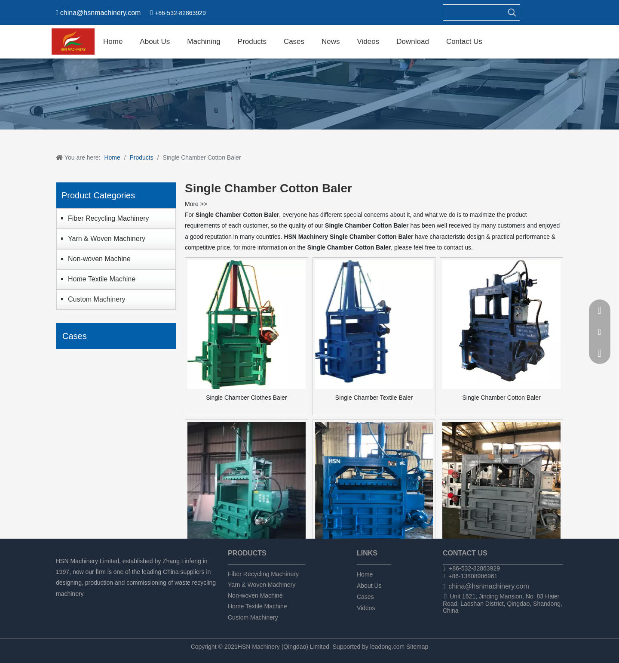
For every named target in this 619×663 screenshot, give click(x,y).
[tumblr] (105, 605)
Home (365, 574)
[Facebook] (61, 605)
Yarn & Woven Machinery (106, 238)
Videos (366, 607)
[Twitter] (90, 605)
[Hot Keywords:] (512, 12)
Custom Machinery (96, 299)
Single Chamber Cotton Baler (502, 397)
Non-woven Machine (99, 258)
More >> (196, 203)
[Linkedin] (75, 605)
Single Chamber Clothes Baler (246, 397)
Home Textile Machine (101, 279)
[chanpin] (309, 94)
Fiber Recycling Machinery (108, 218)
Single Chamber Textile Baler (374, 397)
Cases (365, 596)
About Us (369, 585)
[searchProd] (473, 12)
